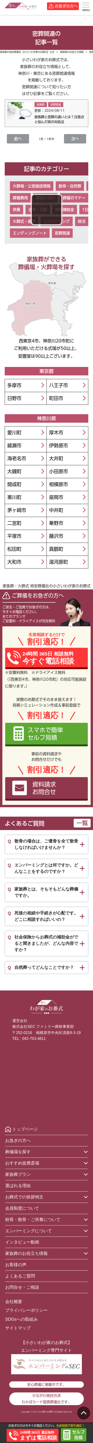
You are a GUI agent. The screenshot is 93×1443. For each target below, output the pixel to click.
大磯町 (14, 471)
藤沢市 (56, 536)
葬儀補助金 (64, 209)
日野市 (14, 398)
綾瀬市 (14, 445)
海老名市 (16, 458)
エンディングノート (30, 233)
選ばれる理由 (18, 1185)
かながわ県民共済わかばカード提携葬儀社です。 (46, 1399)
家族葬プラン (18, 1174)
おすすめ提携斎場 (22, 1163)
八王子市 (58, 385)
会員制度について (22, 1208)
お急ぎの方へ (66, 6)
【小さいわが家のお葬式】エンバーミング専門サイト (46, 1346)
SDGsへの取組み (21, 1319)
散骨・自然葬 (70, 186)
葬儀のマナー (74, 198)
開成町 (14, 484)
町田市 (56, 398)
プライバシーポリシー (26, 1310)
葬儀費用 (20, 198)
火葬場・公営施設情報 (32, 186)
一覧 (82, 823)
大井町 (56, 458)
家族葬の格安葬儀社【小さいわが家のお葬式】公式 (27, 52)
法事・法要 (37, 209)
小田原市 (58, 471)
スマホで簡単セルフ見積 (45, 734)
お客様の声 (15, 1264)
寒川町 (14, 497)
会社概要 (13, 1301)
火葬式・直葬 (24, 221)
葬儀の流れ (45, 198)
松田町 (14, 549)
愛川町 (14, 432)
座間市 (56, 497)
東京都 (46, 371)
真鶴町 (56, 549)
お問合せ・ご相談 (22, 1287)
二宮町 (14, 523)
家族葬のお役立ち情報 (72, 52)
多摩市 (14, 385)
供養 (16, 209)
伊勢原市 (58, 445)
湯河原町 (58, 562)
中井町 (56, 510)
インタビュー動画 (22, 1242)
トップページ (25, 1129)
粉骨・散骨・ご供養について (32, 1219)
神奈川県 (46, 418)
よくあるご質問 (20, 1276)
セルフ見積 (78, 1434)
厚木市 (56, 432)
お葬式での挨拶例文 (24, 1197)
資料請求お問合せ (44, 788)
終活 (81, 221)
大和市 (14, 562)
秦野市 (56, 523)
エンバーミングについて (28, 1230)
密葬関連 (62, 233)
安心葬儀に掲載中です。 (46, 1384)
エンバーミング (56, 221)
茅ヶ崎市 (16, 510)
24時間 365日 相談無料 (48, 658)
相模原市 (58, 484)
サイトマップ (18, 1328)
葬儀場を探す (18, 1151)
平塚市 (14, 536)
